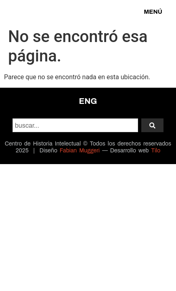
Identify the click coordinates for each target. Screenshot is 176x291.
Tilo (155, 151)
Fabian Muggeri (80, 151)
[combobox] (75, 125)
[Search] (152, 125)
